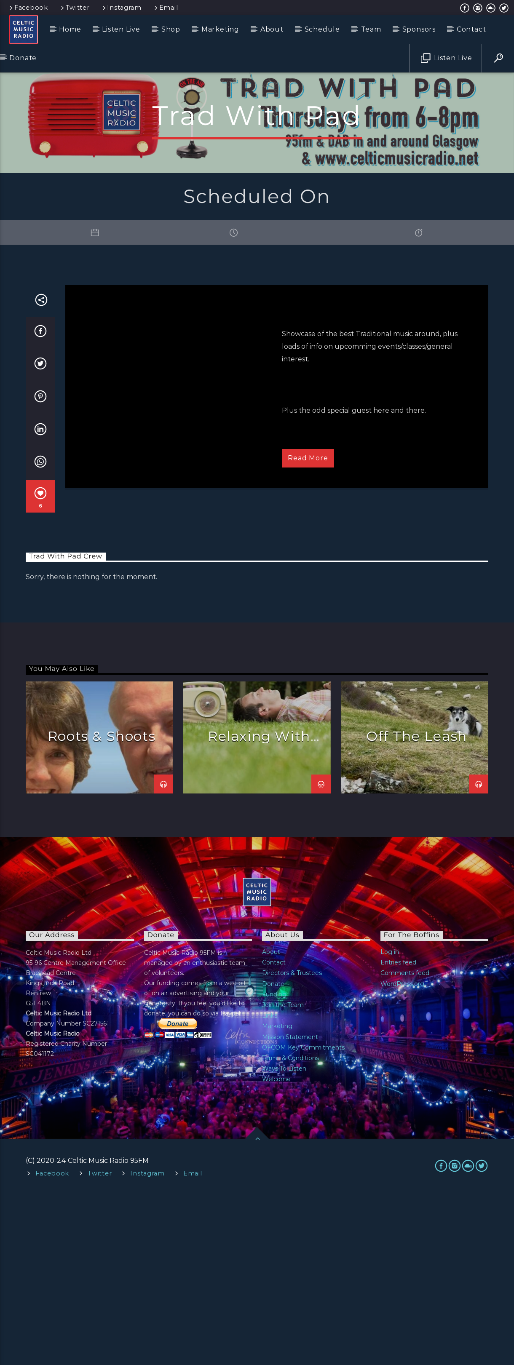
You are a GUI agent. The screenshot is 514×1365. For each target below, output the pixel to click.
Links (269, 1185)
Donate (23, 58)
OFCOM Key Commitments (303, 1217)
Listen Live (121, 29)
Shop (170, 29)
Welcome (276, 1249)
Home (70, 29)
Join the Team (283, 1175)
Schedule (322, 29)
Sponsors (419, 29)
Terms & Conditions (290, 1228)
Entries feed (398, 1132)
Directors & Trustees (292, 1143)
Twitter (74, 7)
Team (371, 29)
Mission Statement (290, 1207)
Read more (308, 628)
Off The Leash (416, 906)
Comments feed (404, 1143)
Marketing (220, 29)
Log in (389, 1122)
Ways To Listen (284, 1238)
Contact (471, 29)
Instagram (121, 7)
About (272, 29)
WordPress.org (402, 1154)
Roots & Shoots (101, 906)
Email (165, 7)
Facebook (28, 7)
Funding (274, 1164)
